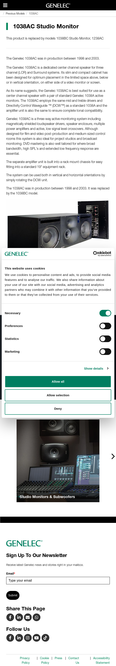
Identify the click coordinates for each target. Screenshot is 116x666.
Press (58, 658)
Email (10, 573)
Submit (12, 595)
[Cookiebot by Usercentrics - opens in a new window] (93, 253)
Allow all (58, 381)
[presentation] (113, 456)
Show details (93, 368)
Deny (58, 408)
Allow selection (58, 395)
